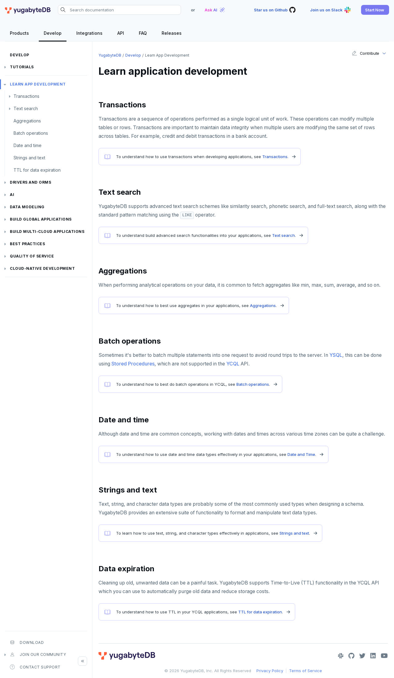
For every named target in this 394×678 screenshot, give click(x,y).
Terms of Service (305, 670)
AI (12, 194)
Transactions (26, 96)
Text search (26, 108)
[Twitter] (362, 656)
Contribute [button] (365, 53)
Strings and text (29, 157)
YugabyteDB (109, 55)
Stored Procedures (133, 364)
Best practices (27, 243)
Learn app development (38, 84)
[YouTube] (384, 656)
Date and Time (301, 454)
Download (27, 642)
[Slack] (341, 656)
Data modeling (27, 207)
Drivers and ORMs (30, 182)
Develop (19, 55)
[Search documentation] (119, 10)
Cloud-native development (42, 268)
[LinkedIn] (373, 656)
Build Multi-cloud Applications (47, 231)
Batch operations (31, 133)
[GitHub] (351, 656)
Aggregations (27, 120)
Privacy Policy (269, 670)
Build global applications (41, 219)
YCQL (232, 364)
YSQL (335, 355)
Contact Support (35, 666)
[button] (375, 10)
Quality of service (32, 256)
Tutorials (22, 67)
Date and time (28, 145)
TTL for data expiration (37, 170)
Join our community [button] (38, 654)
